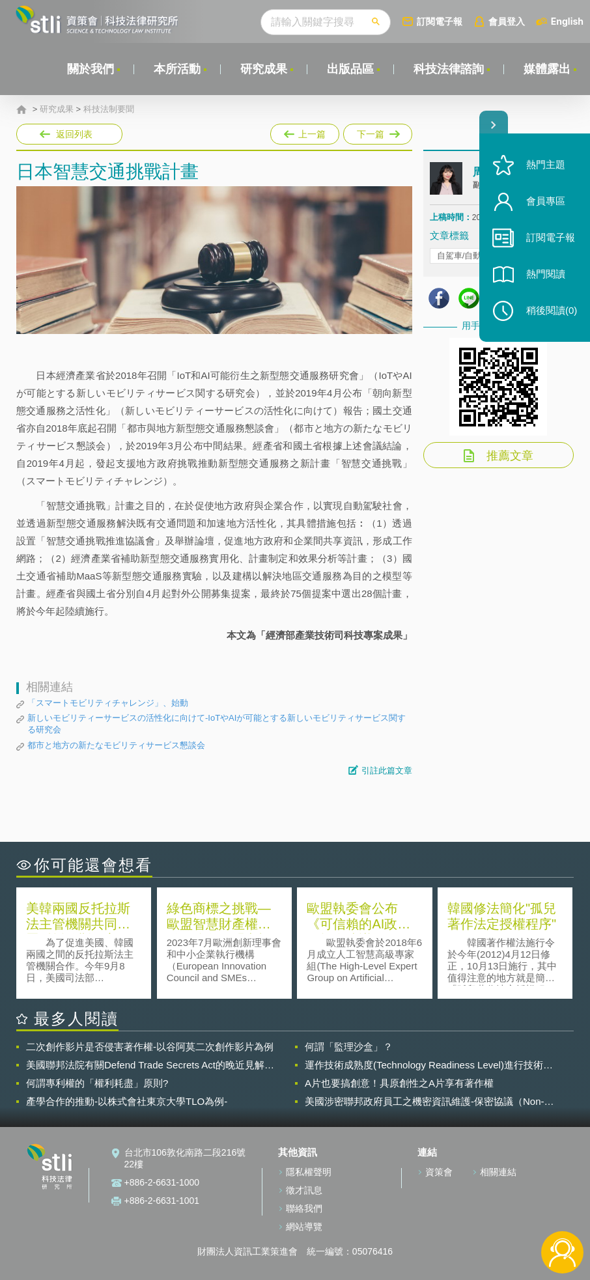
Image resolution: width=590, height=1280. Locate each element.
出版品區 (350, 69)
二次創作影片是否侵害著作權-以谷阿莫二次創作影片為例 (150, 1046)
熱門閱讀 (545, 273)
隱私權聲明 (308, 1172)
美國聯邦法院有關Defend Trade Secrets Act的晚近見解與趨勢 (150, 1065)
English (567, 21)
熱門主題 (545, 164)
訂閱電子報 (439, 21)
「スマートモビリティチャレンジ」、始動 (107, 703)
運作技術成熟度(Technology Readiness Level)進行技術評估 (429, 1065)
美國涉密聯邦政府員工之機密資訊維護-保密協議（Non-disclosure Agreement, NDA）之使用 (424, 1101)
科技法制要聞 (108, 109)
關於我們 (90, 69)
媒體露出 (547, 69)
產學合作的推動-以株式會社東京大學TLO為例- (126, 1101)
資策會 (439, 1172)
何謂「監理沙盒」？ (349, 1046)
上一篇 (304, 131)
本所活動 (177, 69)
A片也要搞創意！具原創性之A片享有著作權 (399, 1083)
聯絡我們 (304, 1208)
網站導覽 (304, 1226)
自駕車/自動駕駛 (468, 255)
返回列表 (74, 134)
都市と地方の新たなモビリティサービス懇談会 (116, 745)
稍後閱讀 (551, 310)
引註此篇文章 (386, 770)
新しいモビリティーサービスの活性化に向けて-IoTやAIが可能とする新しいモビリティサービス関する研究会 (216, 723)
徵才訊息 (304, 1190)
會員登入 (506, 21)
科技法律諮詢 (449, 69)
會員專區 (545, 200)
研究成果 (263, 69)
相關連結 (498, 1172)
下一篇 (376, 131)
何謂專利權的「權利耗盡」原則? (97, 1083)
